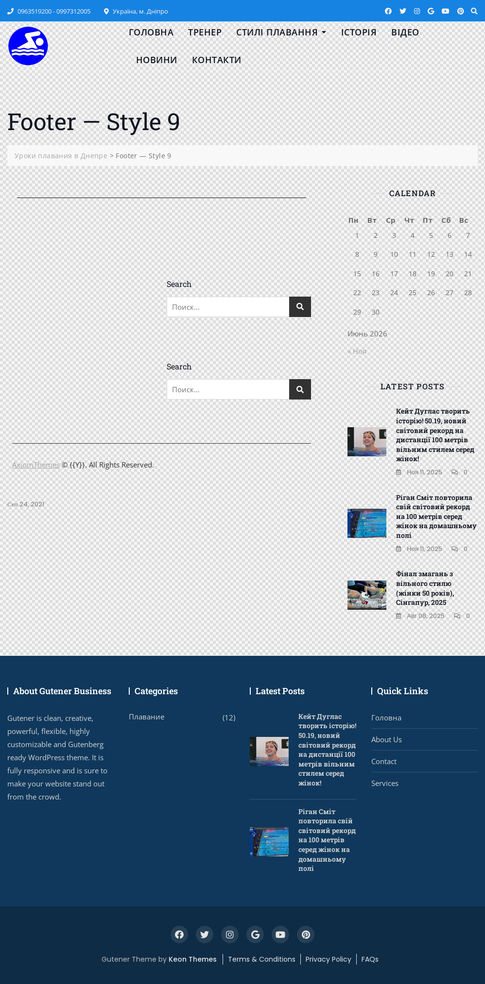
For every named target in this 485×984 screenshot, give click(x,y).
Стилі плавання (277, 32)
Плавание (146, 716)
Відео (405, 32)
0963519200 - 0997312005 (48, 11)
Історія (359, 32)
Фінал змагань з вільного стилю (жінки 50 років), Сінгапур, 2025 (425, 588)
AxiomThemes (36, 464)
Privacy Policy (328, 959)
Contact (384, 761)
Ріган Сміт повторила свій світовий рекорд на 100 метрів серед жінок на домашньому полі (436, 516)
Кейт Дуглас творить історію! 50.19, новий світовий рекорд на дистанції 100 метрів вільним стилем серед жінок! (435, 434)
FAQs (370, 959)
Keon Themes (193, 959)
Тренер (205, 32)
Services (384, 783)
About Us (386, 739)
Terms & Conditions (261, 959)
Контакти (217, 60)
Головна (151, 32)
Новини (156, 60)
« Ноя (356, 351)
